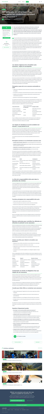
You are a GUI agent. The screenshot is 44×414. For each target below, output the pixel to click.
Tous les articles (17, 342)
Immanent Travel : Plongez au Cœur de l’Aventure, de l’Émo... (12, 372)
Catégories (8, 409)
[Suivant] (41, 348)
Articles (19, 1)
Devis (27, 1)
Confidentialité (24, 409)
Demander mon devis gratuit (17, 400)
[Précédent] (39, 348)
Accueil (3, 7)
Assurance (10, 7)
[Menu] (41, 2)
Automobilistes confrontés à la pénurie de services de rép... (12, 360)
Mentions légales (17, 409)
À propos (27, 409)
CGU (20, 409)
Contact (23, 1)
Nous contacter (6, 47)
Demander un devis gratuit (22, 405)
